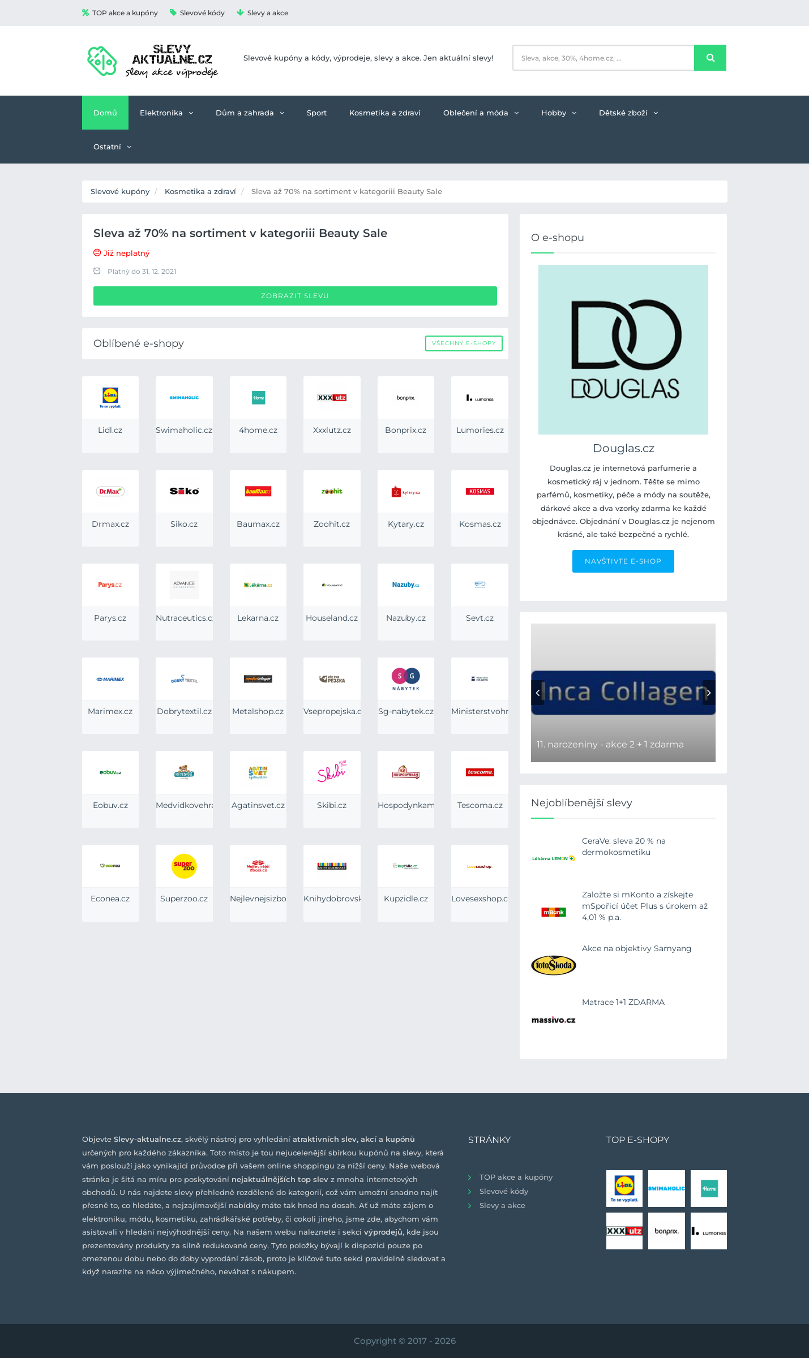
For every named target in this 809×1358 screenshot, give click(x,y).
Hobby (558, 112)
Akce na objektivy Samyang (637, 948)
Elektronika (166, 112)
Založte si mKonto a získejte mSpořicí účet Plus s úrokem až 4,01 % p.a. (645, 905)
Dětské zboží (628, 112)
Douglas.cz (623, 448)
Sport (317, 112)
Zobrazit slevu (295, 295)
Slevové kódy (197, 12)
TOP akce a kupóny (120, 12)
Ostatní (112, 146)
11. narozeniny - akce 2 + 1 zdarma (610, 744)
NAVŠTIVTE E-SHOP (623, 561)
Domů (105, 112)
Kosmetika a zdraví (385, 112)
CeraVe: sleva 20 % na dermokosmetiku (624, 846)
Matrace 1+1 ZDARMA (623, 1002)
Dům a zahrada (250, 112)
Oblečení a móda (481, 112)
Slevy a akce (262, 12)
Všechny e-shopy (464, 343)
